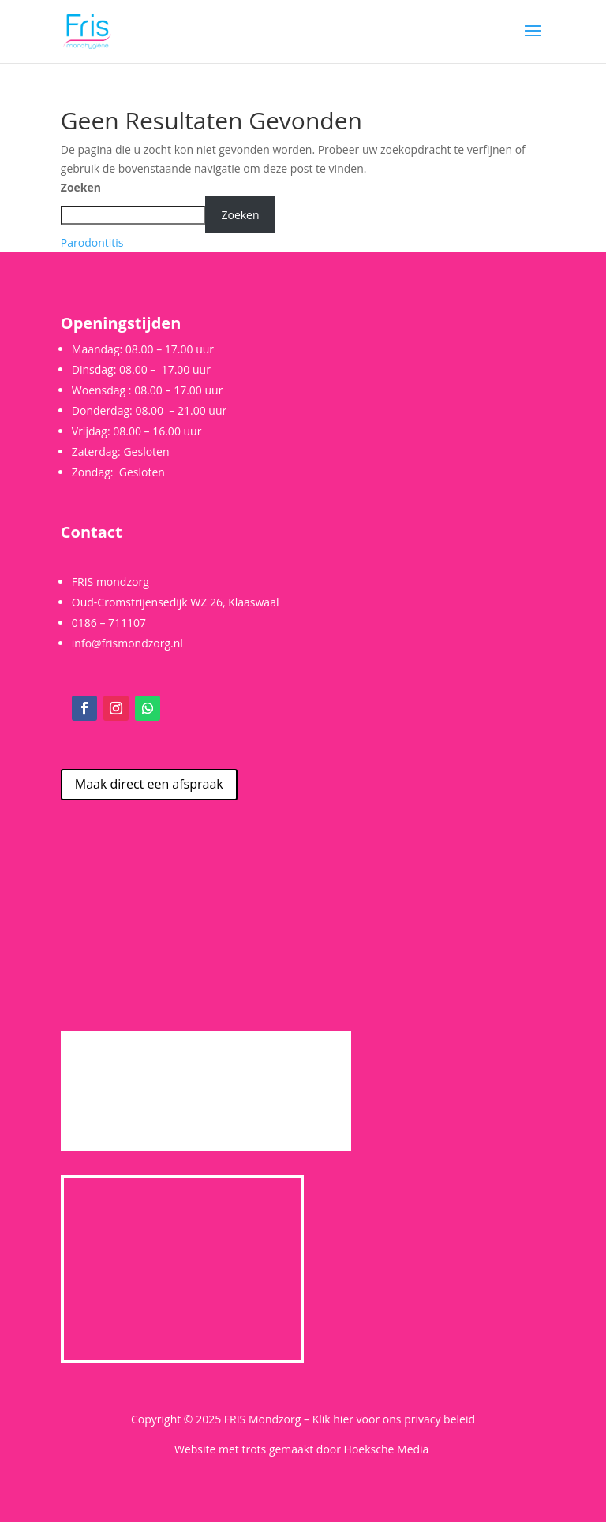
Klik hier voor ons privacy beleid (393, 1419)
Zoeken (81, 187)
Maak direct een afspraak (149, 784)
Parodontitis (92, 242)
